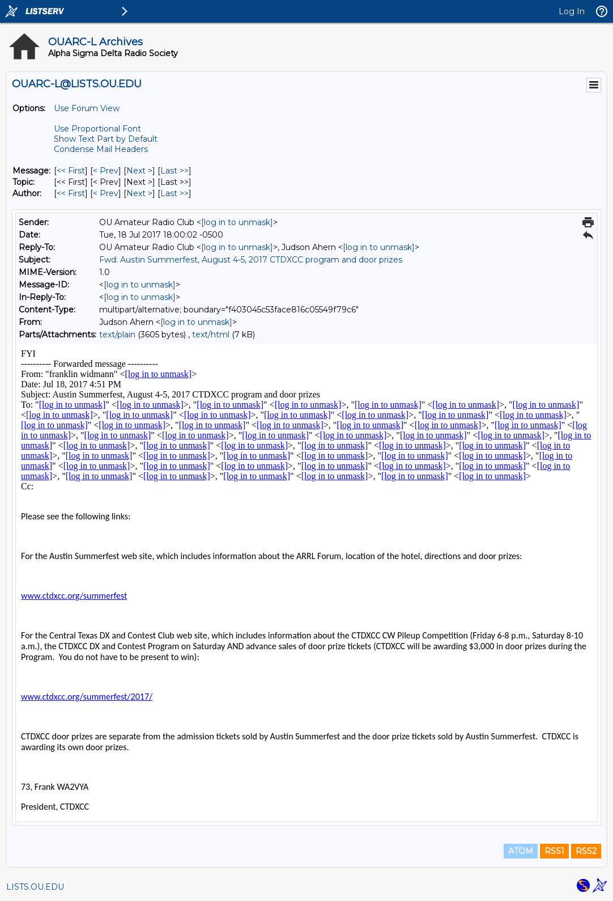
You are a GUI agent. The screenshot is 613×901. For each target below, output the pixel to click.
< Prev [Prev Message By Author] (105, 193)
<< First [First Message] (71, 171)
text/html (210, 334)
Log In (572, 11)
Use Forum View (87, 108)
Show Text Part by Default (105, 139)
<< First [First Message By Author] (71, 193)
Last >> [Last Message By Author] (174, 193)
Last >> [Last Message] (174, 171)
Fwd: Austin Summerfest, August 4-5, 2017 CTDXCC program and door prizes (250, 260)
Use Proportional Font (97, 129)
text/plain (117, 334)
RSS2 (586, 851)
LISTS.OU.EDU (35, 887)
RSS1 (554, 851)
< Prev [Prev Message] (105, 171)
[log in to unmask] (237, 222)
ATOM (520, 851)
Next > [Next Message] (139, 171)
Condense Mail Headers (101, 149)
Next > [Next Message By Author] (139, 193)
